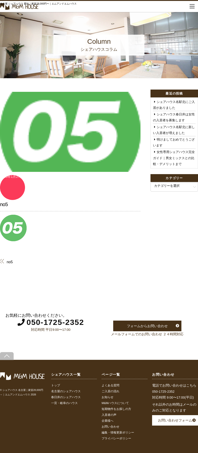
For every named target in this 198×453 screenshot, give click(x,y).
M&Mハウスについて (115, 403)
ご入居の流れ (110, 391)
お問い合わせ (110, 426)
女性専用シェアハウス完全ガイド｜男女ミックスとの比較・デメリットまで (174, 158)
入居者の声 (109, 414)
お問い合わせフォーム (175, 420)
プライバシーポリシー (116, 438)
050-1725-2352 (55, 322)
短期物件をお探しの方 (116, 409)
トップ (55, 385)
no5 (4, 204)
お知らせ (107, 397)
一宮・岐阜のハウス (64, 403)
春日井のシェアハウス (66, 397)
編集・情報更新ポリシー (118, 432)
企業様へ (107, 420)
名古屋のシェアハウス (66, 391)
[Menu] (192, 6)
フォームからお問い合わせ (147, 326)
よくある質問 (110, 385)
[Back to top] (7, 356)
